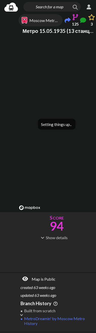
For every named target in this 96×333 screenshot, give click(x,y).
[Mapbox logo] (29, 208)
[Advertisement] (56, 255)
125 (75, 23)
